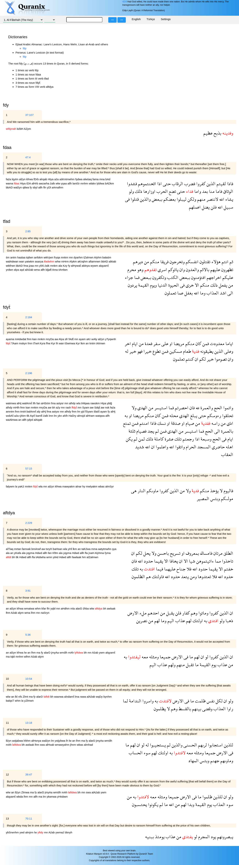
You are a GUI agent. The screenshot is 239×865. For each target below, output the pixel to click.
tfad (6, 221)
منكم (154, 261)
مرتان (217, 553)
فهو (139, 351)
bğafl (49, 269)
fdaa (7, 147)
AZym (27, 128)
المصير (203, 498)
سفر (156, 343)
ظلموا (206, 797)
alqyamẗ (103, 265)
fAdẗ (71, 339)
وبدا (190, 804)
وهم (193, 613)
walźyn (18, 187)
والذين (145, 199)
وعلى (228, 351)
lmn (51, 415)
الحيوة (173, 285)
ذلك (138, 191)
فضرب (189, 183)
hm (84, 557)
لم (156, 431)
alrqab (43, 179)
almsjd (81, 415)
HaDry (72, 415)
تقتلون (204, 261)
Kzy (65, 265)
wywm (95, 265)
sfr (67, 339)
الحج (217, 407)
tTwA (36, 343)
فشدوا (132, 183)
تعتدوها (204, 576)
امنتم (143, 423)
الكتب (172, 277)
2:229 (28, 522)
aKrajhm (83, 261)
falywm (10, 486)
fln (45, 187)
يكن (129, 439)
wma (37, 269)
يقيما (158, 561)
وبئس (214, 498)
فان (191, 407)
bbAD (10, 187)
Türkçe (151, 19)
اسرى (162, 269)
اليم (170, 620)
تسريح (174, 553)
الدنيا (162, 285)
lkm (83, 343)
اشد (222, 293)
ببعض (156, 199)
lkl (16, 696)
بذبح (217, 133)
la (16, 486)
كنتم (189, 359)
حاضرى (218, 447)
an (87, 343)
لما (125, 701)
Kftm (55, 552)
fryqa (57, 257)
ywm (102, 652)
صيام (189, 423)
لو (206, 657)
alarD (79, 608)
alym (21, 612)
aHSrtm (46, 403)
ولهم (171, 664)
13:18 (28, 722)
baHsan (58, 548)
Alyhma (100, 552)
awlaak (111, 608)
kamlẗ (39, 415)
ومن (193, 576)
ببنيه (149, 836)
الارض (132, 613)
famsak (27, 548)
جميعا (165, 657)
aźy (58, 407)
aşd (22, 269)
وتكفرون (158, 277)
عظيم (208, 133)
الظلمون (138, 576)
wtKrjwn (49, 257)
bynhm (107, 696)
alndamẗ (69, 696)
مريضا (178, 343)
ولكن (191, 199)
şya (114, 548)
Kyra (43, 343)
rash (69, 407)
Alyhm (98, 257)
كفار (185, 613)
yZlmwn (29, 700)
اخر (128, 343)
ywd (22, 832)
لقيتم (220, 183)
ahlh (66, 415)
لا (221, 490)
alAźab (29, 269)
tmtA (23, 411)
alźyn (22, 179)
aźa (56, 179)
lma (77, 696)
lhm (8, 612)
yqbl (53, 608)
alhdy (72, 403)
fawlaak (77, 557)
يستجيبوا (157, 745)
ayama (10, 339)
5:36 (27, 634)
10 (7, 678)
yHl (70, 548)
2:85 (27, 231)
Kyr (53, 343)
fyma (108, 552)
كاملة (158, 439)
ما (190, 657)
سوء (146, 752)
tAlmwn (100, 343)
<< (112, 20)
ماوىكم (152, 490)
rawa (83, 696)
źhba (86, 608)
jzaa (32, 265)
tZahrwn (88, 257)
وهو (139, 269)
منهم (200, 199)
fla (87, 552)
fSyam (89, 411)
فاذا (229, 183)
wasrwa (59, 696)
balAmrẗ (31, 411)
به (126, 415)
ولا (134, 407)
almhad (88, 744)
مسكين (175, 351)
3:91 (27, 590)
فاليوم (228, 490)
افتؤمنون (198, 277)
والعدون (192, 269)
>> (121, 20)
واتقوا (179, 447)
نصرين (141, 620)
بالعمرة (226, 431)
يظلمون (160, 708)
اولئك (197, 620)
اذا (159, 183)
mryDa (50, 339)
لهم (188, 620)
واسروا (147, 701)
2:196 (28, 373)
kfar (44, 608)
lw (25, 652)
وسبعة (205, 439)
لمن (141, 439)
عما (179, 293)
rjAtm (22, 415)
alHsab (50, 744)
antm (13, 257)
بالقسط (184, 708)
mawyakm (68, 486)
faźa (9, 179)
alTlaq (10, 548)
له (126, 351)
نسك (161, 423)
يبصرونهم (224, 836)
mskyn (23, 343)
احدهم (153, 613)
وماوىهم (226, 760)
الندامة (134, 701)
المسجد (203, 447)
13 (7, 818)
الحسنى (189, 745)
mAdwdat (21, 339)
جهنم (214, 760)
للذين (228, 745)
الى (229, 293)
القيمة (143, 285)
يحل (146, 553)
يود (213, 836)
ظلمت (200, 701)
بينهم (196, 708)
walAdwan (12, 261)
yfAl (42, 265)
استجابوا (215, 745)
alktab (112, 261)
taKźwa (86, 548)
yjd (83, 411)
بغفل (188, 293)
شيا (191, 561)
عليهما (169, 569)
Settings (166, 19)
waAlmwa (12, 419)
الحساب (136, 752)
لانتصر (211, 199)
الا (196, 285)
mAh (71, 652)
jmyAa (55, 652)
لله (197, 407)
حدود (148, 561)
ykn (60, 415)
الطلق (228, 553)
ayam (82, 339)
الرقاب (177, 183)
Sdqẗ (97, 407)
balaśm (106, 257)
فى (127, 199)
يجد (150, 431)
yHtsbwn (62, 796)
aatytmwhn (105, 548)
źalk (53, 183)
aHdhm (65, 608)
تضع (172, 191)
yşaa (64, 183)
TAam (15, 343)
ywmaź (60, 832)
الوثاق (227, 191)
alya (17, 269)
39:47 (28, 774)
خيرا (147, 351)
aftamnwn (95, 261)
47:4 (27, 157)
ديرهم (138, 261)
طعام (186, 351)
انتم (224, 261)
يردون (132, 285)
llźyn (9, 740)
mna (102, 179)
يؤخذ (214, 490)
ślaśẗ (97, 411)
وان (181, 269)
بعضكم (169, 199)
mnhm (85, 183)
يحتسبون (139, 804)
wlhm (27, 656)
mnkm (65, 257)
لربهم (202, 745)
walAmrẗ (27, 403)
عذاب (179, 620)
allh (70, 183)
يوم (213, 664)
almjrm (29, 832)
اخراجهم (213, 277)
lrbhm (27, 740)
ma (39, 652)
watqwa (100, 415)
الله (221, 199)
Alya (62, 339)
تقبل (189, 664)
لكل (219, 701)
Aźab (14, 612)
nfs (20, 696)
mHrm (65, 261)
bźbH (20, 128)
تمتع (127, 423)
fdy (24, 48)
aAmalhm (57, 187)
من (146, 261)
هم (148, 576)
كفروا (200, 183)
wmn (49, 557)
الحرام (190, 447)
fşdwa (79, 179)
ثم (230, 261)
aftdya (9, 512)
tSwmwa (70, 343)
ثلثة (132, 431)
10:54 (28, 678)
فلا (188, 569)
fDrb (37, 179)
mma (94, 548)
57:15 (28, 468)
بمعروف (192, 553)
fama (95, 179)
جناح (180, 569)
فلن (213, 207)
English (136, 19)
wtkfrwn (11, 265)
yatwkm (30, 261)
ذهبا (228, 620)
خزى (189, 285)
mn (71, 257)
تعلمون (179, 359)
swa (43, 744)
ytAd (56, 557)
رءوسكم (213, 415)
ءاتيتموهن (204, 561)
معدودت (216, 343)
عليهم (214, 269)
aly (39, 411)
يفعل (222, 285)
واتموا (227, 407)
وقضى (206, 708)
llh (34, 403)
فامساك (205, 553)
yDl (49, 187)
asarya (39, 261)
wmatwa (29, 608)
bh (54, 407)
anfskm (39, 257)
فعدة (148, 343)
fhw (48, 343)
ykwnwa (52, 796)
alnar (78, 486)
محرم (131, 269)
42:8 (124, 1)
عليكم (227, 277)
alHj (19, 403)
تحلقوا (227, 415)
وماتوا (202, 613)
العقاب (227, 454)
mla (73, 608)
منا (211, 191)
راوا (229, 708)
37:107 (29, 114)
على (164, 343)
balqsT (10, 700)
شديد (139, 447)
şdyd (30, 419)
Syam (86, 407)
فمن (205, 343)
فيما (159, 569)
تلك (177, 439)
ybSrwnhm (13, 832)
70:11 (28, 818)
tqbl (13, 656)
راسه (215, 423)
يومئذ (159, 836)
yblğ (109, 403)
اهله (229, 447)
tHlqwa (85, 403)
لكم (202, 359)
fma (26, 265)
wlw (58, 183)
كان (197, 343)
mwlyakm (92, 486)
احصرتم (181, 407)
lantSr (76, 183)
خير (132, 351)
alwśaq (88, 179)
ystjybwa (60, 740)
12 (7, 774)
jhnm (73, 744)
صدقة (175, 423)
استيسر (160, 407)
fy (31, 187)
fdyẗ (6, 307)
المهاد (193, 760)
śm (8, 257)
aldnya (86, 265)
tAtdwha (41, 557)
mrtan (18, 548)
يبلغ (193, 415)
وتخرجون (177, 261)
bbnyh (68, 832)
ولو (131, 191)
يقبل (169, 613)
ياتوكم (172, 269)
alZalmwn (92, 557)
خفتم (228, 569)
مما (217, 561)
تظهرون (226, 269)
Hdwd (39, 552)
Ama (55, 269)
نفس (210, 701)
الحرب (161, 191)
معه (144, 657)
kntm (92, 343)
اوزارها (148, 191)
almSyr (109, 486)
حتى (166, 183)
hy (84, 486)
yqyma (30, 552)
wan (22, 261)
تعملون (170, 293)
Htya (51, 179)
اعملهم (195, 207)
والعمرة (206, 407)
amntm (10, 411)
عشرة (168, 439)
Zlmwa (25, 792)
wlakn (93, 183)
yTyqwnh (110, 339)
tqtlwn (30, 257)
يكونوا (152, 804)
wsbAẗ (10, 415)
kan (34, 339)
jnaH (92, 552)
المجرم (203, 836)
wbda (20, 796)
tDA (29, 183)
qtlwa (26, 187)
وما (202, 293)
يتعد (184, 576)
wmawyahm (62, 744)
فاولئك (157, 576)
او (170, 343)
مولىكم (226, 498)
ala (60, 265)
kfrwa (30, 179)
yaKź (21, 486)
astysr (60, 403)
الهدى (141, 407)
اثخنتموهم (146, 183)
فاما (218, 191)
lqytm (15, 179)
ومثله (153, 657)
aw (57, 339)
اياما (228, 343)
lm (79, 411)
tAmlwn (63, 269)
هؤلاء (215, 261)
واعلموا (161, 447)
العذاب (212, 293)
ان (196, 359)
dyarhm (78, 257)
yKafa (18, 552)
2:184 (28, 317)
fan (39, 403)
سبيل (228, 207)
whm (38, 608)
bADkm (109, 183)
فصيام (140, 431)
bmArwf (36, 548)
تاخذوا (227, 561)
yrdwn (10, 269)
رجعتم (187, 439)
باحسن (162, 553)
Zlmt (26, 696)
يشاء (228, 199)
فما (136, 277)
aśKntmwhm (67, 179)
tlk (28, 415)
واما (197, 191)
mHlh (16, 407)
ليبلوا (181, 199)
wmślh (64, 652)
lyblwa (101, 183)
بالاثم (204, 269)
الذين (210, 183)
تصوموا (220, 359)
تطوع (156, 351)
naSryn (45, 612)
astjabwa (18, 740)
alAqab (38, 419)
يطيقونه (206, 351)
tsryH (49, 548)
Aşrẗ (33, 415)
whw (58, 261)
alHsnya (36, 740)
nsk (107, 407)
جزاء (129, 277)
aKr (88, 339)
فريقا (164, 261)
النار (141, 490)
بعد (204, 191)
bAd (107, 179)
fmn (29, 339)
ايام (134, 343)
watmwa (11, 403)
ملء (142, 613)
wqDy (100, 696)
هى (134, 490)
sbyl (35, 187)
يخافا (173, 561)
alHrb (35, 183)
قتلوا (134, 199)
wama (10, 183)
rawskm (95, 403)
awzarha (44, 183)
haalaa (21, 257)
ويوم (153, 285)
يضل (205, 207)
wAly (94, 339)
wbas (101, 486)
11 (7, 722)
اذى (229, 423)
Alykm (73, 261)
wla (78, 403)
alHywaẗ (76, 265)
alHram (90, 415)
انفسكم (191, 261)
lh (57, 343)
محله (173, 415)
